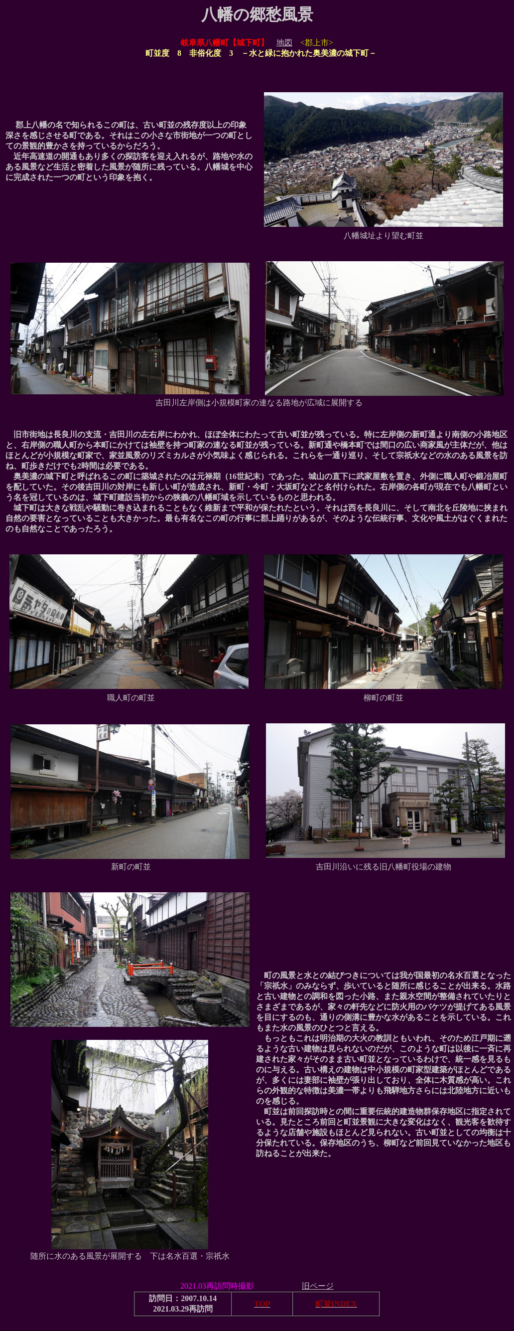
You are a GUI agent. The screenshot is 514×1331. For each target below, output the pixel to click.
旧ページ (318, 1286)
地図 (284, 42)
